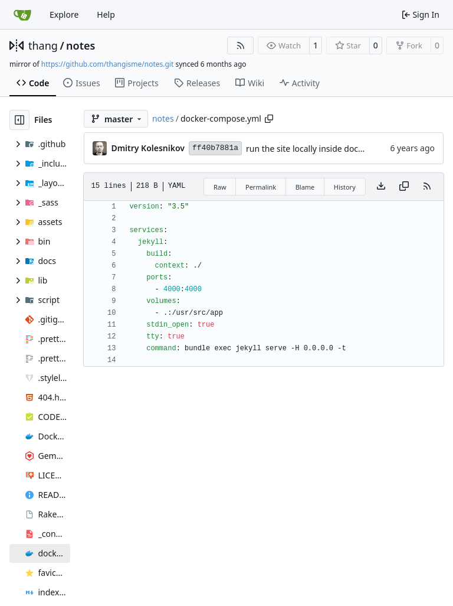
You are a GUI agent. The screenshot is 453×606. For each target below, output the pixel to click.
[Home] (22, 14)
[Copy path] (269, 119)
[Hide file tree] (19, 120)
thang (43, 45)
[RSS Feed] (240, 45)
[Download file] (381, 187)
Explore (64, 14)
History (345, 187)
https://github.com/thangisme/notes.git (107, 64)
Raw (220, 187)
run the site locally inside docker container (328, 148)
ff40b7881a (215, 148)
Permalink (260, 187)
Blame (305, 187)
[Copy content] (404, 187)
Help (106, 14)
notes (80, 45)
